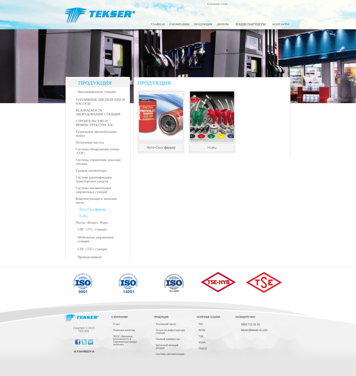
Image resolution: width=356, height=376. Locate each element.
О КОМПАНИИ (179, 24)
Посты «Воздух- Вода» (92, 222)
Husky (83, 216)
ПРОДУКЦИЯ (203, 24)
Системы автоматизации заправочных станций (93, 190)
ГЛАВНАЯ (158, 24)
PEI (201, 324)
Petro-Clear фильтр (92, 209)
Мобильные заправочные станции (96, 239)
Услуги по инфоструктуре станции (170, 331)
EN (277, 3)
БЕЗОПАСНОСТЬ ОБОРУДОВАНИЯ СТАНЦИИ (98, 112)
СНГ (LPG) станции (92, 229)
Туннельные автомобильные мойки (96, 133)
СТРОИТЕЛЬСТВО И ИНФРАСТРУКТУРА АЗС (95, 123)
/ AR (282, 3)
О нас (116, 324)
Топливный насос (166, 324)
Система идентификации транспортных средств (94, 179)
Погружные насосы (90, 142)
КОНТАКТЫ (280, 24)
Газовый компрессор (168, 339)
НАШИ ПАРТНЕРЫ (251, 24)
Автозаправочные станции (97, 92)
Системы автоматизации (170, 354)
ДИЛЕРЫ (223, 24)
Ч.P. (239, 3)
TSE (201, 336)
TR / (272, 3)
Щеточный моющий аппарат (167, 346)
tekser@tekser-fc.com (254, 330)
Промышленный (89, 257)
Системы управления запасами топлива (98, 162)
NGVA (202, 342)
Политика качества (124, 330)
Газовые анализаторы (91, 170)
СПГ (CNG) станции (92, 249)
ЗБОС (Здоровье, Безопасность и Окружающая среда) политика (125, 340)
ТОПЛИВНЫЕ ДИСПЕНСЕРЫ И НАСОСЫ (100, 101)
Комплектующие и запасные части (96, 200)
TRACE (203, 348)
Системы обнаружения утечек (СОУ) (97, 151)
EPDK (202, 330)
